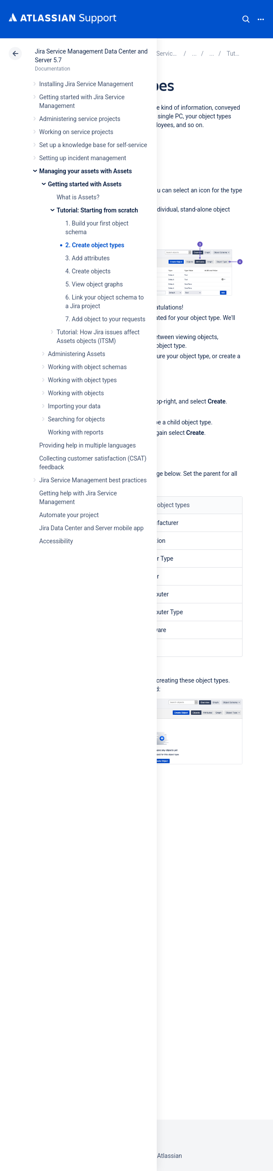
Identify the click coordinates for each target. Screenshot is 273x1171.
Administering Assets (76, 353)
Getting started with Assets (84, 184)
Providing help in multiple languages (87, 445)
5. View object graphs (94, 284)
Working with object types (82, 380)
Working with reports (76, 432)
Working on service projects (76, 131)
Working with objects (76, 393)
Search (246, 19)
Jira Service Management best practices (93, 480)
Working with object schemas (87, 366)
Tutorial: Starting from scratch (97, 210)
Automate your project (69, 514)
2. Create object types (94, 245)
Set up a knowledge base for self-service (93, 144)
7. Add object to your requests (105, 319)
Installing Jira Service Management (86, 84)
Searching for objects (76, 419)
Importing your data (74, 406)
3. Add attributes (87, 258)
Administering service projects (79, 118)
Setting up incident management (82, 158)
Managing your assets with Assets (85, 171)
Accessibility (56, 541)
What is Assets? (78, 197)
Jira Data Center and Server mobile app (91, 528)
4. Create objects (88, 271)
